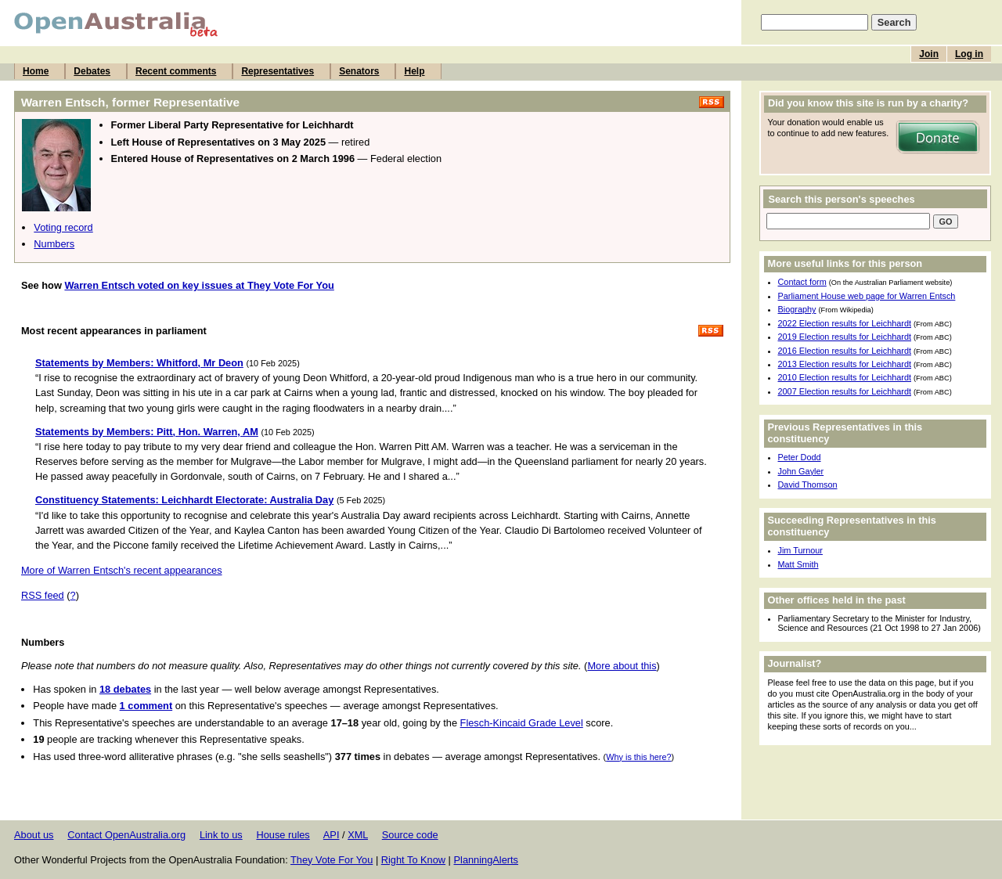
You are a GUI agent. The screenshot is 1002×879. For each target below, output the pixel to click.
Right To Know (413, 860)
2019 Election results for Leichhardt (844, 336)
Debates (92, 71)
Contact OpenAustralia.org (126, 835)
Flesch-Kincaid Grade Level (521, 723)
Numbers (54, 244)
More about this (621, 666)
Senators (359, 71)
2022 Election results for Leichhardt (844, 323)
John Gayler (801, 471)
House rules (282, 835)
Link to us (221, 835)
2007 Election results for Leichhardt (844, 391)
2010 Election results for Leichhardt (844, 377)
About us (34, 835)
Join (929, 54)
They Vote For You (331, 860)
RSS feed (42, 595)
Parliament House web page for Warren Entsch (867, 296)
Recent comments (175, 71)
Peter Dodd (799, 457)
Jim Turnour (800, 550)
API (331, 835)
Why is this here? (638, 757)
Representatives (277, 71)
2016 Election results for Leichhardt (844, 350)
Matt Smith (798, 564)
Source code (410, 835)
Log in (969, 54)
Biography (797, 309)
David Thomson (808, 484)
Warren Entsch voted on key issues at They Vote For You (198, 285)
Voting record (63, 227)
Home (36, 71)
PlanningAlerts (486, 860)
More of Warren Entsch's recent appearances (121, 570)
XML (358, 835)
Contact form (802, 281)
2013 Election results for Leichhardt (844, 364)
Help (414, 71)
